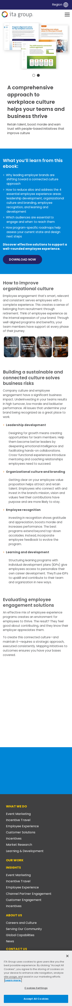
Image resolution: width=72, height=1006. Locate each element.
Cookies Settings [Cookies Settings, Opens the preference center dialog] (35, 988)
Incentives (14, 838)
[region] (36, 978)
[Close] (67, 956)
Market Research (19, 844)
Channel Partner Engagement (28, 894)
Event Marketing (18, 814)
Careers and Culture (21, 923)
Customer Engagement (23, 900)
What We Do (16, 806)
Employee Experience (22, 826)
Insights (13, 867)
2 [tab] (38, 75)
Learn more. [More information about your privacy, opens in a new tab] (13, 980)
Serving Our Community (24, 929)
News (10, 941)
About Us (14, 915)
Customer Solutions (20, 832)
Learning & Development (25, 851)
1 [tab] (33, 75)
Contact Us (16, 949)
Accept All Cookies (36, 999)
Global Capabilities (20, 935)
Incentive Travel (18, 820)
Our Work (14, 860)
